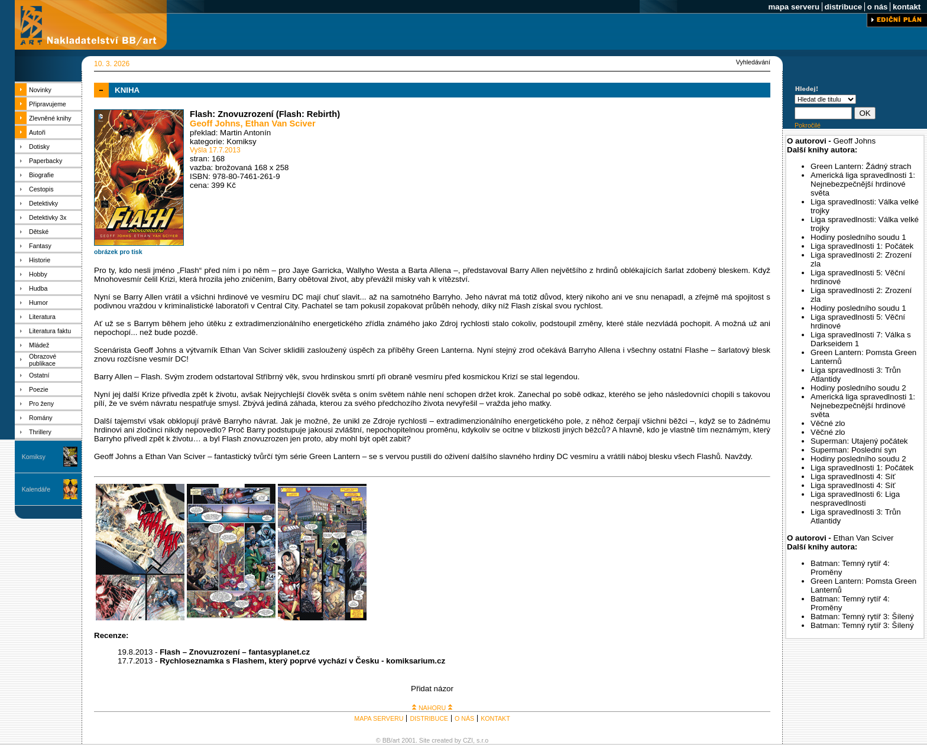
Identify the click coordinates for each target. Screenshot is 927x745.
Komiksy (34, 456)
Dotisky (39, 146)
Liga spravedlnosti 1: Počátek (862, 246)
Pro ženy (41, 403)
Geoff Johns (215, 123)
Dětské (38, 231)
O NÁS (464, 718)
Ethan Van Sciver (280, 123)
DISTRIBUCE (429, 718)
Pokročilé (808, 125)
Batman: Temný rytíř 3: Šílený (862, 616)
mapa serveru (794, 6)
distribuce (843, 6)
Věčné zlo (828, 423)
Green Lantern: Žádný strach (861, 166)
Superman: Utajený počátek (859, 441)
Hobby (38, 274)
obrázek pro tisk (118, 251)
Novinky (40, 89)
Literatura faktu (50, 330)
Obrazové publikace (42, 360)
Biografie (41, 174)
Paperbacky (45, 160)
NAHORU (432, 707)
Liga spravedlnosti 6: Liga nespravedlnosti (855, 498)
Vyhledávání (753, 62)
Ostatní (39, 375)
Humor (38, 302)
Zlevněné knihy (50, 118)
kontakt (906, 6)
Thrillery (40, 431)
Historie (39, 259)
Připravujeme (47, 104)
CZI (468, 740)
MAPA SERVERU (378, 718)
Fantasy (40, 245)
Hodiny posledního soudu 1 (858, 237)
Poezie (38, 389)
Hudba (38, 288)
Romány (41, 417)
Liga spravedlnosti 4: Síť (853, 476)
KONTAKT (495, 718)
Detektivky (43, 203)
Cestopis (41, 189)
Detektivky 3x (47, 217)
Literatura (42, 316)
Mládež (39, 345)
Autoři (37, 132)
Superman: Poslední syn (853, 449)
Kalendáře (36, 489)
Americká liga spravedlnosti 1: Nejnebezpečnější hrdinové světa (863, 184)
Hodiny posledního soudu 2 (858, 387)
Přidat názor (432, 688)
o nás (877, 6)
